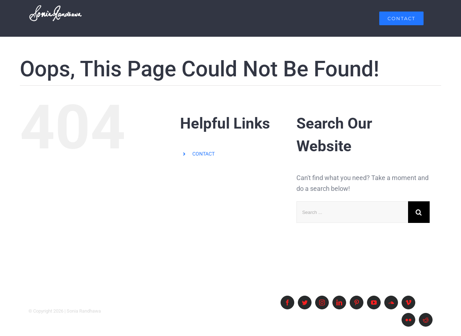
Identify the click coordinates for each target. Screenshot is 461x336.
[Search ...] (352, 212)
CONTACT (203, 154)
